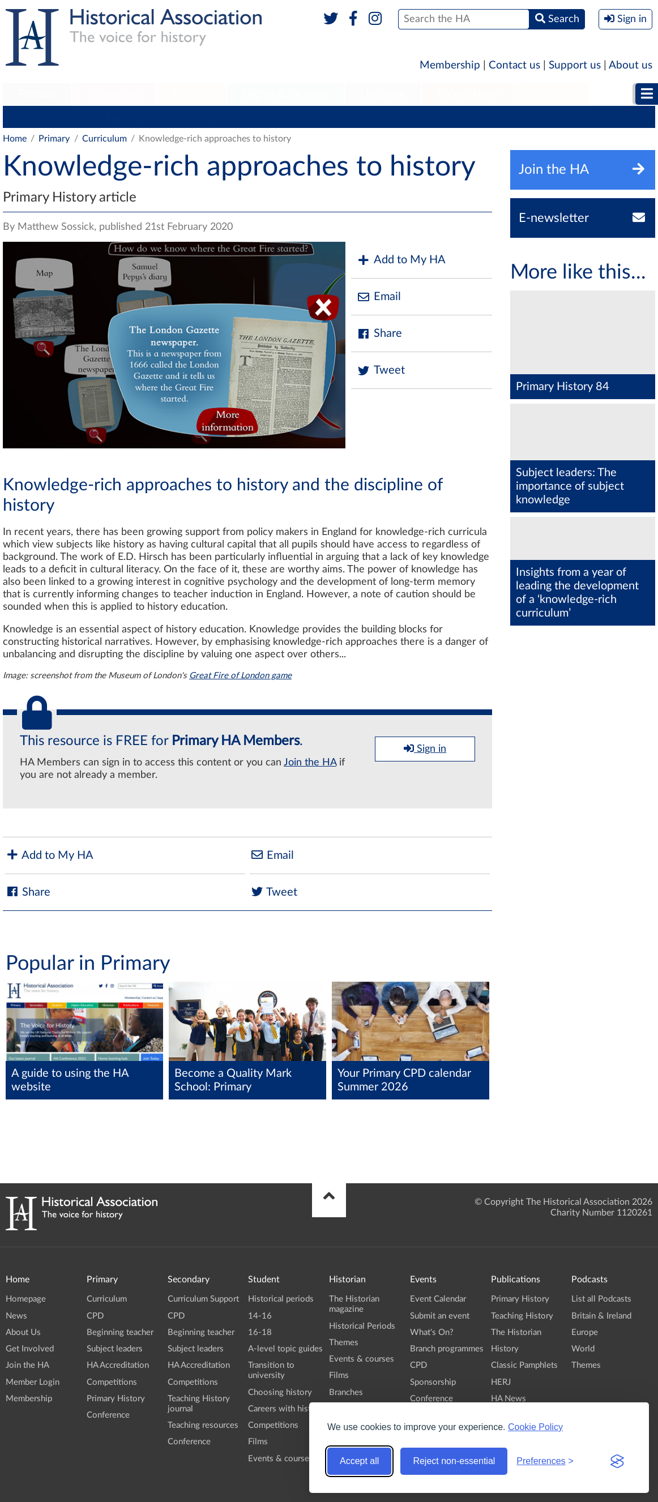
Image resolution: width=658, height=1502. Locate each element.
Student (191, 94)
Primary (37, 94)
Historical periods (281, 1299)
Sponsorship (433, 1382)
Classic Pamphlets (524, 1365)
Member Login (32, 1382)
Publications (467, 94)
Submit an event (439, 1316)
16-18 (260, 1332)
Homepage (26, 1299)
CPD (79, 116)
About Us (23, 1332)
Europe (584, 1332)
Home (15, 138)
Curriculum (30, 116)
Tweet (381, 370)
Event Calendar (438, 1299)
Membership (450, 65)
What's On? (432, 1332)
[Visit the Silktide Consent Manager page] (617, 1461)
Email (379, 297)
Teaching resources (203, 1425)
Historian (382, 94)
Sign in (425, 748)
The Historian (516, 1332)
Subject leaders (224, 116)
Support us (575, 65)
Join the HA (310, 763)
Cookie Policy (535, 1427)
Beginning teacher (141, 116)
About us (630, 65)
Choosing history (280, 1392)
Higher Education (285, 94)
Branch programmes (447, 1349)
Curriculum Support (203, 1299)
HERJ (501, 1382)
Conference (531, 116)
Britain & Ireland (601, 1316)
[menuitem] (37, 94)
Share (379, 334)
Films (258, 1441)
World (583, 1349)
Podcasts (551, 94)
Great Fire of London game (240, 675)
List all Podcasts (601, 1299)
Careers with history (285, 1409)
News (16, 1316)
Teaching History (522, 1316)
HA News (508, 1398)
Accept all (359, 1461)
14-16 (260, 1316)
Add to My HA (401, 260)
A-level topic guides (285, 1349)
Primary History (459, 116)
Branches (346, 1392)
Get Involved (30, 1349)
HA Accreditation (306, 116)
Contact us (514, 65)
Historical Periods (362, 1326)
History (505, 1349)
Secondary (114, 94)
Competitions (384, 116)
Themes (343, 1342)
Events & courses (280, 1458)
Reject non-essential (454, 1461)
